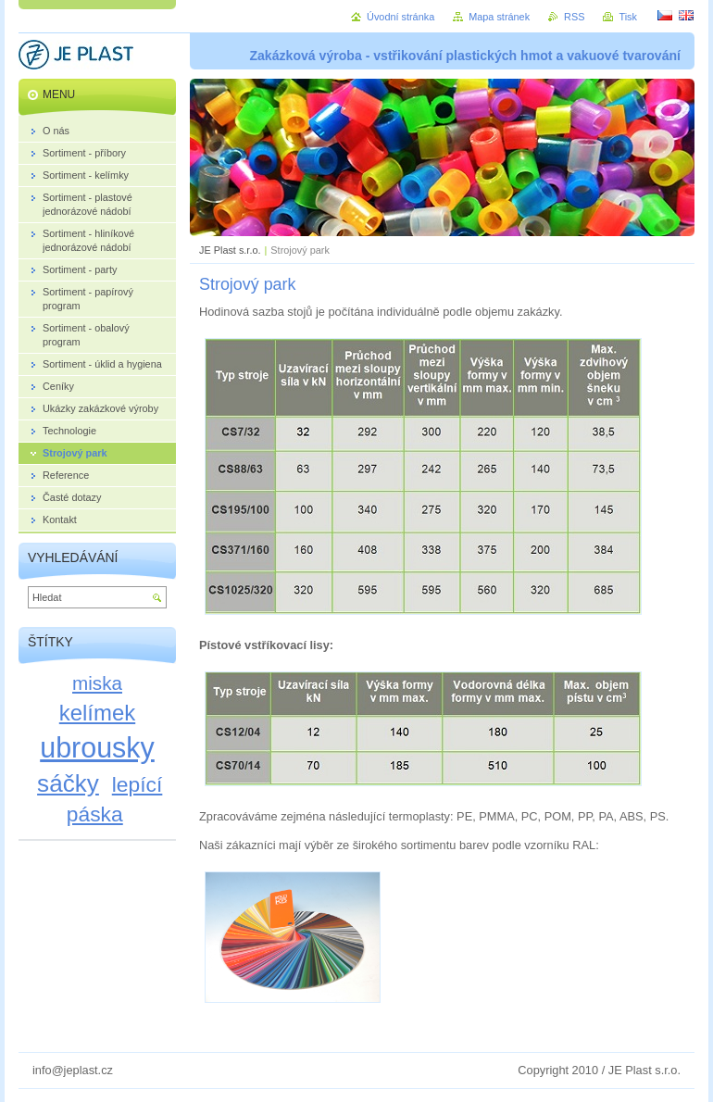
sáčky (68, 783)
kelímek (97, 712)
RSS (574, 16)
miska (97, 683)
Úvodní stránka (400, 16)
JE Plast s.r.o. (229, 250)
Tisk (628, 16)
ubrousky (97, 747)
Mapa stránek (499, 16)
